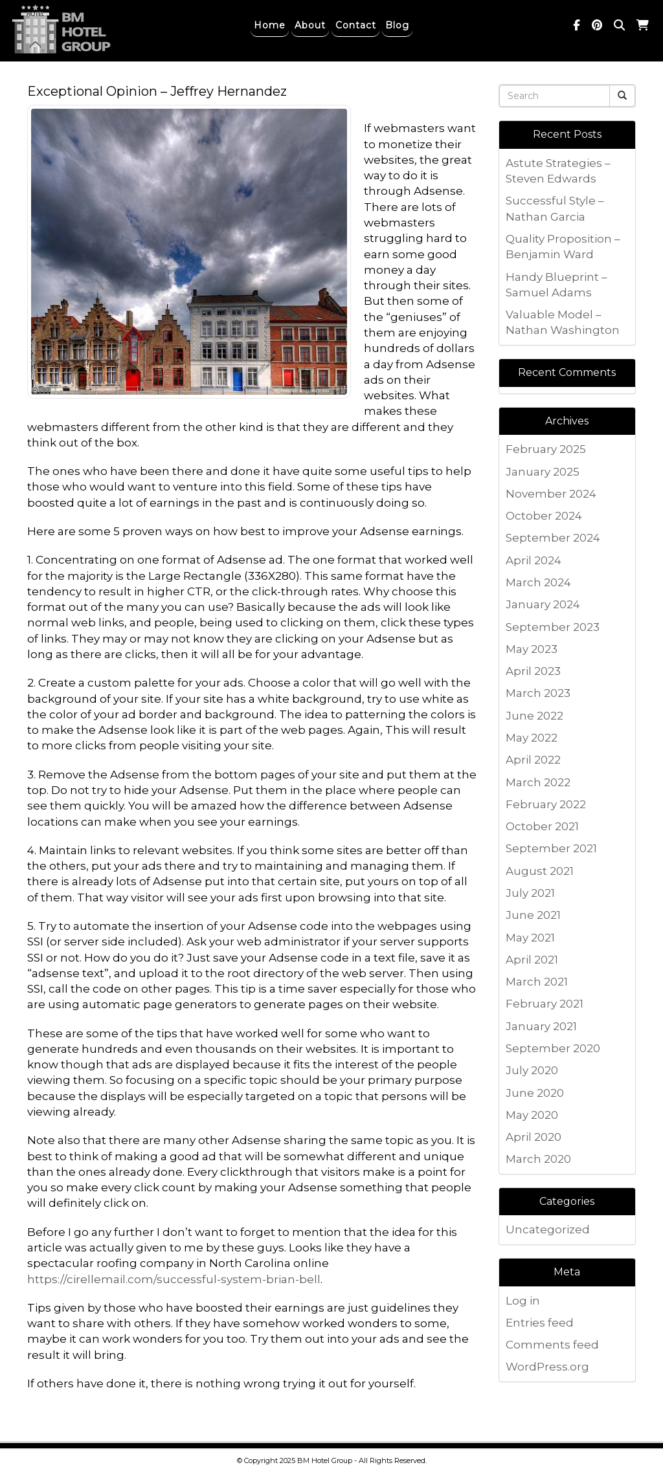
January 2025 (542, 471)
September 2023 (553, 627)
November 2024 (551, 493)
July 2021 (530, 893)
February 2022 (546, 804)
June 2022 (534, 715)
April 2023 (533, 671)
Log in (523, 1300)
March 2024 (538, 582)
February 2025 (546, 449)
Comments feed (552, 1344)
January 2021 (541, 1026)
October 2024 (544, 515)
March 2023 (538, 693)
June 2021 (533, 915)
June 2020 (535, 1092)
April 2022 (533, 759)
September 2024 (553, 537)
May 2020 (532, 1114)
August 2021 (540, 871)
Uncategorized (548, 1229)
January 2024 (543, 604)
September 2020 (553, 1048)
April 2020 (533, 1136)
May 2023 (531, 649)
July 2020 (532, 1070)
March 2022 (538, 782)
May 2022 (531, 737)
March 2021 (537, 981)
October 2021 (542, 826)
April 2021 (532, 959)
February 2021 (544, 1003)
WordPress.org (547, 1366)
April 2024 (533, 560)
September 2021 (551, 848)
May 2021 (530, 937)
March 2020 (538, 1158)
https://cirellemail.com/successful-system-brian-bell (173, 1279)
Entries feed (540, 1322)
